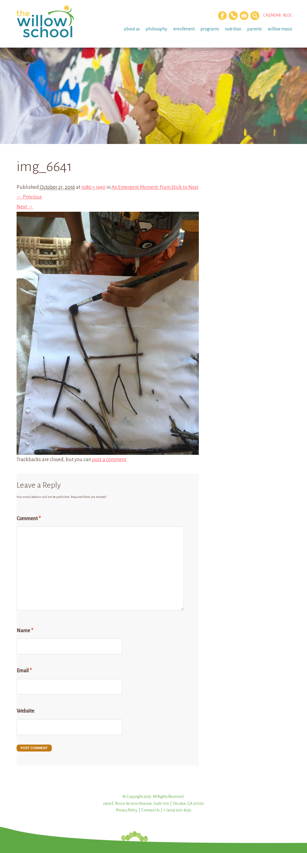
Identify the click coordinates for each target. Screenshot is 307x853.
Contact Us (150, 810)
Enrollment (184, 29)
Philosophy (156, 29)
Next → (25, 207)
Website (25, 711)
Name (25, 630)
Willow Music (280, 29)
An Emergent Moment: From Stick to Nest (155, 187)
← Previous (29, 197)
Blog (287, 15)
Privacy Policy (126, 810)
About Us (132, 29)
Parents (254, 29)
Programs (210, 29)
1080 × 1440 (93, 187)
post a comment (109, 459)
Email (24, 670)
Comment (29, 518)
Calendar (272, 15)
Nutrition (233, 29)
